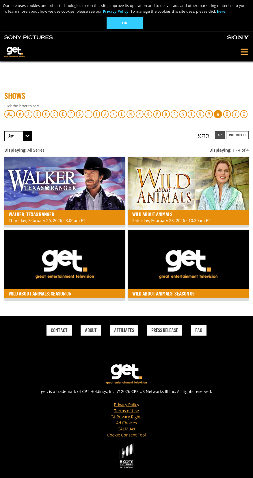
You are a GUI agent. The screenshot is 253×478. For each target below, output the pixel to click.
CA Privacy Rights (126, 416)
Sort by (203, 135)
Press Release (164, 330)
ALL (9, 114)
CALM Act (126, 429)
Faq (198, 330)
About (91, 330)
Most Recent (237, 135)
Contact (59, 330)
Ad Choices (126, 423)
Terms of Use (126, 410)
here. (222, 11)
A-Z (220, 135)
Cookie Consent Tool (126, 435)
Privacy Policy (116, 11)
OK (124, 22)
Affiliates (124, 330)
